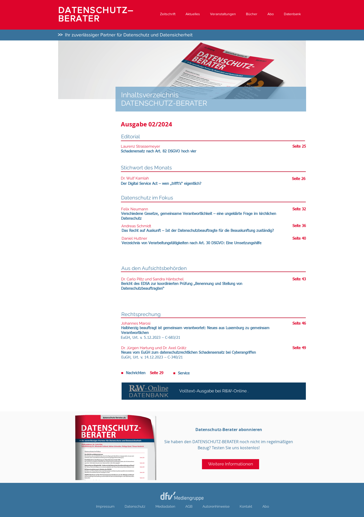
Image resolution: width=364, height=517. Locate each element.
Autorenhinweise (216, 506)
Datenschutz (135, 506)
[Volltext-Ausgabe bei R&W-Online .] (214, 391)
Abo (265, 506)
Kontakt (246, 506)
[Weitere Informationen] (230, 464)
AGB (188, 506)
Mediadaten (165, 506)
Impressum (105, 506)
